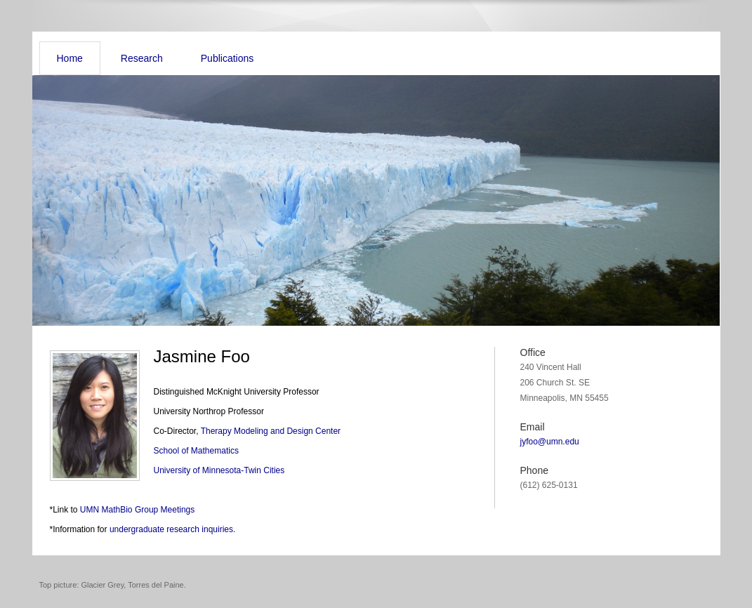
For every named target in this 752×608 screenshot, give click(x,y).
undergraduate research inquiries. (172, 529)
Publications (227, 58)
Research (142, 58)
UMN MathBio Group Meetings (137, 510)
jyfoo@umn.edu (549, 442)
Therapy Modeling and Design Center (271, 431)
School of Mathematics (196, 451)
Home (70, 58)
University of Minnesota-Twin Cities (219, 470)
